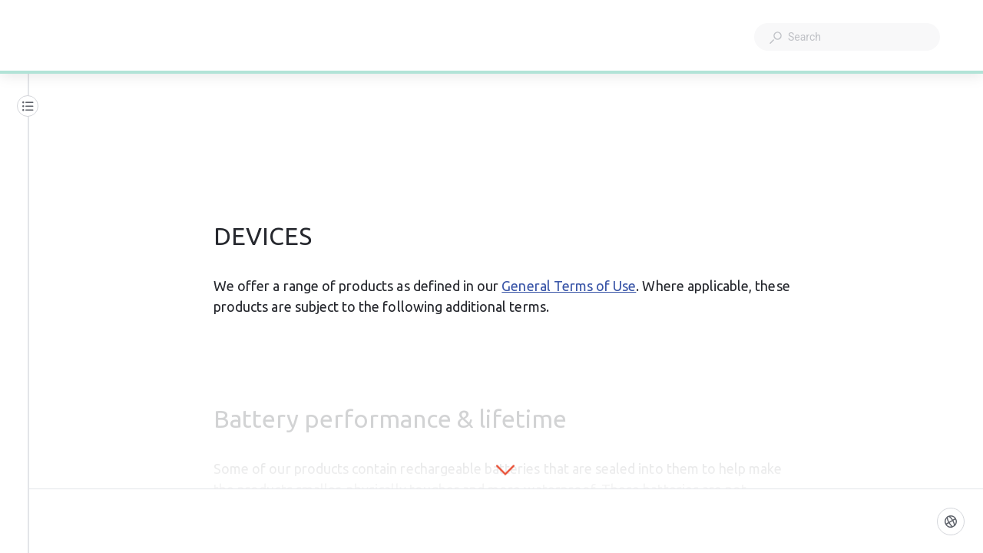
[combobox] (847, 37)
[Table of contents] (27, 106)
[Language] (951, 521)
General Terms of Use (568, 285)
